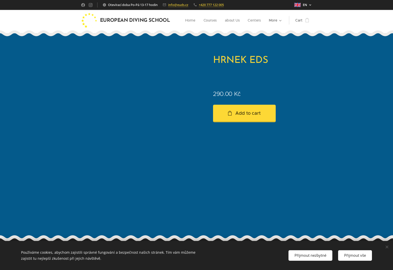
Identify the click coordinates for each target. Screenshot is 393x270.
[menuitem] (190, 20)
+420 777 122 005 (211, 5)
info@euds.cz (178, 5)
